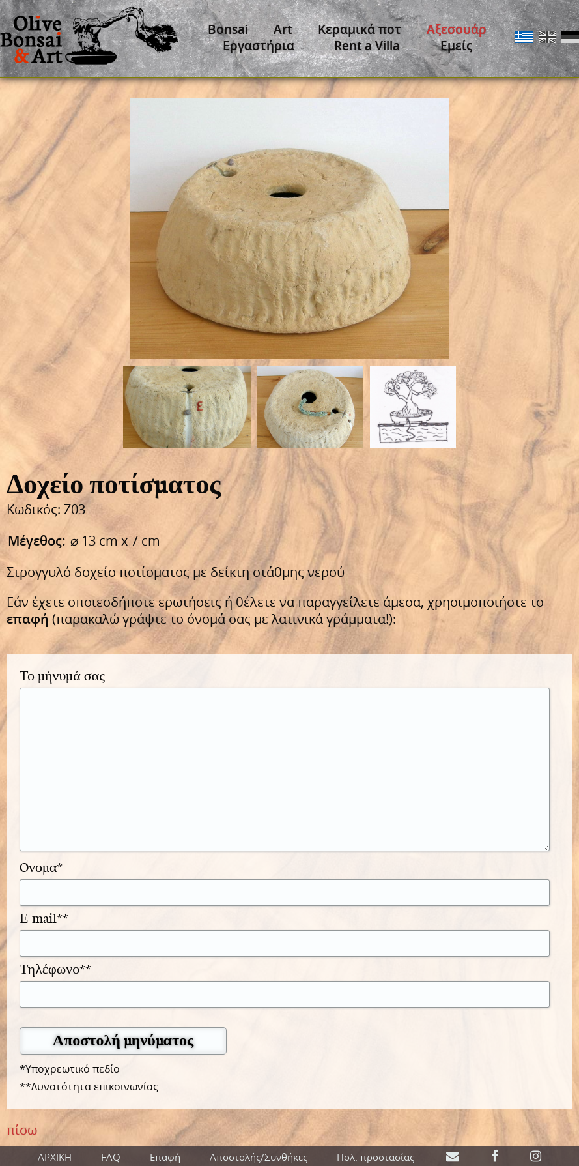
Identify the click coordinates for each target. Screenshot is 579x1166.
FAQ (110, 1156)
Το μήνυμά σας (62, 675)
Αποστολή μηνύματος (123, 1039)
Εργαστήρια (258, 45)
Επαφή (165, 1156)
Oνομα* (41, 866)
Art (283, 29)
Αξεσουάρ (457, 29)
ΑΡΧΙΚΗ (55, 1156)
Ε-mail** (44, 917)
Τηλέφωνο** (55, 968)
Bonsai (228, 29)
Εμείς (456, 45)
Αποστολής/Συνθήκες (258, 1156)
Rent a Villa (367, 45)
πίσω (22, 1130)
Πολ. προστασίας (375, 1156)
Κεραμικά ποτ (359, 29)
